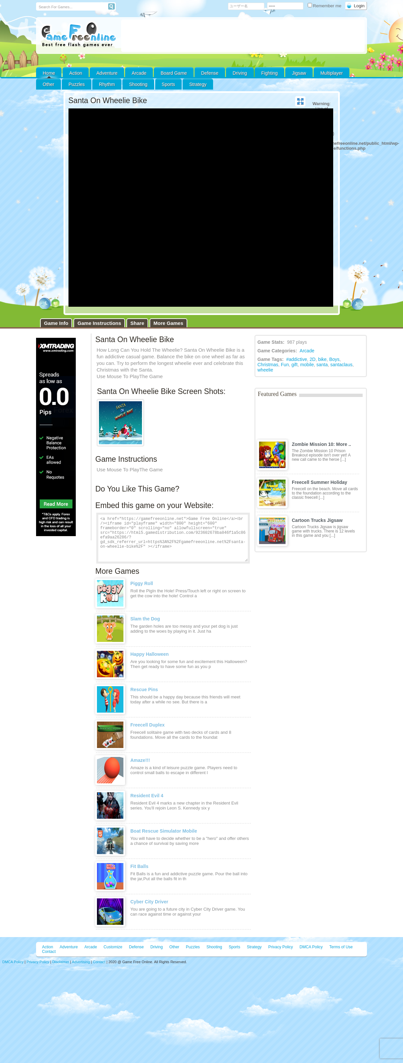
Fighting (269, 73)
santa (322, 364)
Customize (113, 947)
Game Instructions (99, 323)
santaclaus (341, 364)
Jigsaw (299, 73)
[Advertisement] (242, 36)
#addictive (296, 359)
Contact (49, 951)
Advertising (81, 962)
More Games (168, 323)
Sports (168, 84)
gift (294, 364)
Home (49, 73)
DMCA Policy (311, 947)
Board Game (173, 73)
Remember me (325, 5)
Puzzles (76, 84)
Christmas (267, 364)
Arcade (139, 73)
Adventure (106, 73)
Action (75, 73)
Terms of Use (341, 947)
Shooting (138, 84)
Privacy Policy (280, 947)
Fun (285, 364)
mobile (307, 364)
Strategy (197, 84)
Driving (240, 73)
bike (322, 359)
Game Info (56, 323)
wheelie (265, 370)
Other (174, 947)
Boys (334, 359)
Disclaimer (60, 962)
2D (313, 359)
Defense (209, 73)
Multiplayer (331, 73)
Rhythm (107, 84)
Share (137, 323)
